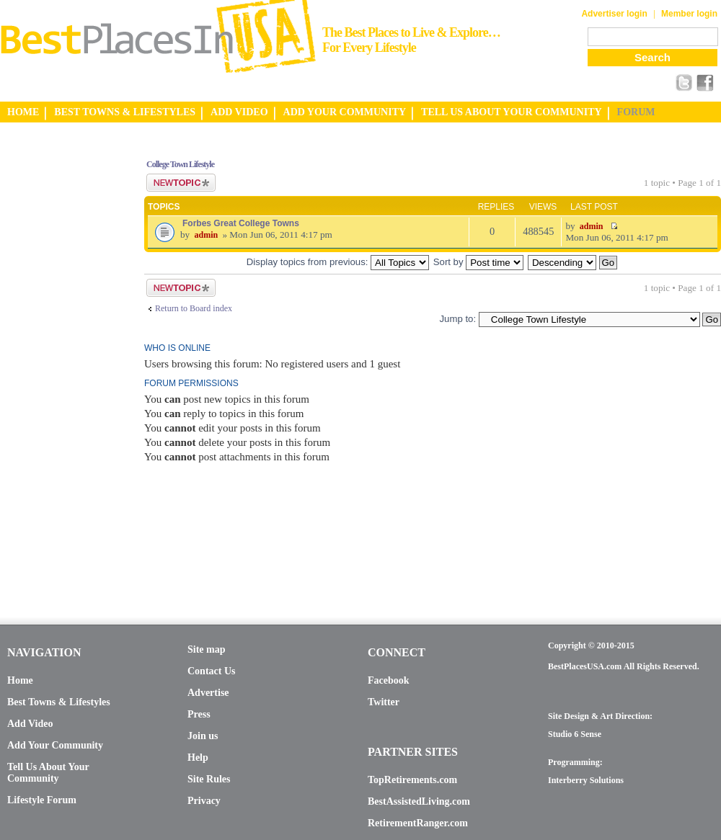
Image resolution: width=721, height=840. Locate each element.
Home (20, 680)
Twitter (383, 702)
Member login (689, 14)
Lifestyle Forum (41, 800)
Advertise (208, 692)
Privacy (204, 800)
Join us (202, 735)
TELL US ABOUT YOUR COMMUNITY (511, 112)
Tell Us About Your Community (48, 772)
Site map (206, 649)
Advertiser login (614, 14)
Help (197, 757)
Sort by (478, 261)
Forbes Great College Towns (240, 223)
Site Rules (209, 779)
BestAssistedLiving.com (419, 801)
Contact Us (211, 671)
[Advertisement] (57, 362)
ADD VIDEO (239, 112)
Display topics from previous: (338, 261)
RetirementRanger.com (418, 823)
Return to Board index (193, 308)
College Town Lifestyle (180, 164)
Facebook (389, 680)
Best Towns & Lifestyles (58, 702)
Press (199, 714)
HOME (23, 112)
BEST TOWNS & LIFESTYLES (124, 112)
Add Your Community (55, 745)
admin (206, 235)
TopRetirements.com (412, 779)
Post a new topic (181, 183)
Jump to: (457, 318)
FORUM (636, 112)
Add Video (30, 723)
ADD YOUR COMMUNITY (345, 112)
